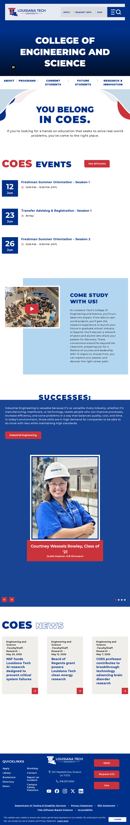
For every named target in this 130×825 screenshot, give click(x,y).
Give (99, 12)
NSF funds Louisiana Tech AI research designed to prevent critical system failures (18, 669)
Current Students (53, 82)
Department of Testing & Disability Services (40, 805)
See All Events (97, 163)
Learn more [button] (62, 821)
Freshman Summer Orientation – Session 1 (55, 182)
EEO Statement (106, 805)
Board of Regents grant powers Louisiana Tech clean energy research (63, 669)
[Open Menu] (116, 12)
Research (12, 651)
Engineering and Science (16, 643)
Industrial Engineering (23, 435)
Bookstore (9, 777)
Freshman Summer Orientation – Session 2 (55, 239)
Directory (8, 781)
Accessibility (85, 810)
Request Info (83, 12)
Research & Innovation (113, 82)
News (6, 786)
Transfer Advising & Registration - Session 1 (56, 210)
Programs (27, 80)
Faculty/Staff (15, 648)
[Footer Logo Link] (65, 760)
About (9, 80)
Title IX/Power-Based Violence (55, 810)
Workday (32, 768)
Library (7, 773)
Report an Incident (33, 779)
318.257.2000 (66, 781)
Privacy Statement (82, 805)
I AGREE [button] (117, 819)
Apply (66, 12)
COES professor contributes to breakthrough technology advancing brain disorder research (109, 671)
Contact (32, 773)
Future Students (83, 82)
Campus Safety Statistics (32, 787)
